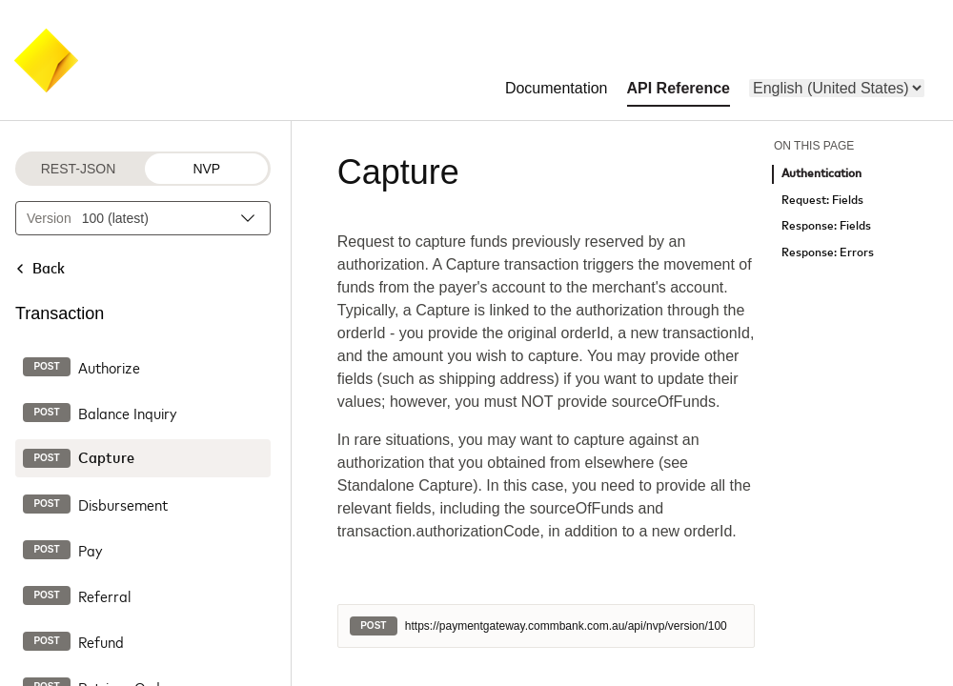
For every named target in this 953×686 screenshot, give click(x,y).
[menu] (836, 88)
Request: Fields (822, 200)
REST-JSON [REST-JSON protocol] (78, 168)
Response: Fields (826, 226)
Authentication (821, 174)
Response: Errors (827, 253)
